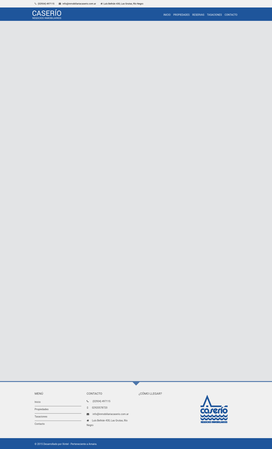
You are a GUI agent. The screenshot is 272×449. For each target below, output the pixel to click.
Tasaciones (214, 14)
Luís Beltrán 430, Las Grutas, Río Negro (123, 3)
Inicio (167, 14)
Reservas (198, 14)
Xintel (65, 444)
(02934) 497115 (45, 3)
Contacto (231, 14)
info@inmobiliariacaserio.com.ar (79, 3)
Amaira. (93, 444)
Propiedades (181, 14)
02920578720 (99, 407)
